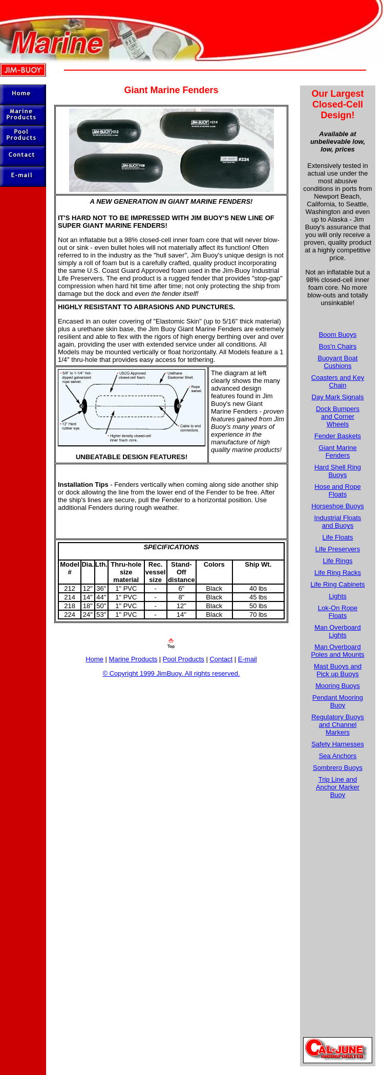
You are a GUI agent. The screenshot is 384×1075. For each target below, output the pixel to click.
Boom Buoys (338, 334)
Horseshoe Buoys (337, 506)
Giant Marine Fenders (337, 451)
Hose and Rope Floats (337, 490)
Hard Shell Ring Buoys (337, 471)
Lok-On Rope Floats (337, 611)
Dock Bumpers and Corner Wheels (337, 416)
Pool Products (183, 659)
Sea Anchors (338, 756)
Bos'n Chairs (337, 346)
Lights (338, 596)
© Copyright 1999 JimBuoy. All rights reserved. (171, 673)
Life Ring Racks (337, 572)
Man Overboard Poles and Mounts (337, 650)
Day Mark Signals (338, 397)
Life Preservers (337, 549)
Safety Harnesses (337, 744)
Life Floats (338, 537)
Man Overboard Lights (337, 631)
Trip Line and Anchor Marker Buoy (337, 787)
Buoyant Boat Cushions (337, 362)
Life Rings (338, 561)
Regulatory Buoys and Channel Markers (337, 724)
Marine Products (133, 659)
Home (94, 659)
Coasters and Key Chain (337, 381)
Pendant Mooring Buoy (337, 701)
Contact (220, 659)
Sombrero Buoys (337, 767)
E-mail (247, 659)
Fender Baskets (337, 436)
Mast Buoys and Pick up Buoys (337, 670)
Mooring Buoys (337, 686)
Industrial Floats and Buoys (337, 521)
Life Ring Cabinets (337, 584)
